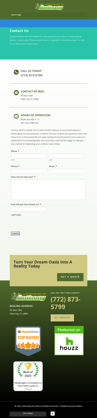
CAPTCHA (16, 215)
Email (53, 166)
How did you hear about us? (26, 204)
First (13, 160)
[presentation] (30, 223)
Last (51, 160)
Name (15, 151)
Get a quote (70, 277)
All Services (62, 318)
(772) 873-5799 (65, 303)
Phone (15, 166)
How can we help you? (23, 177)
